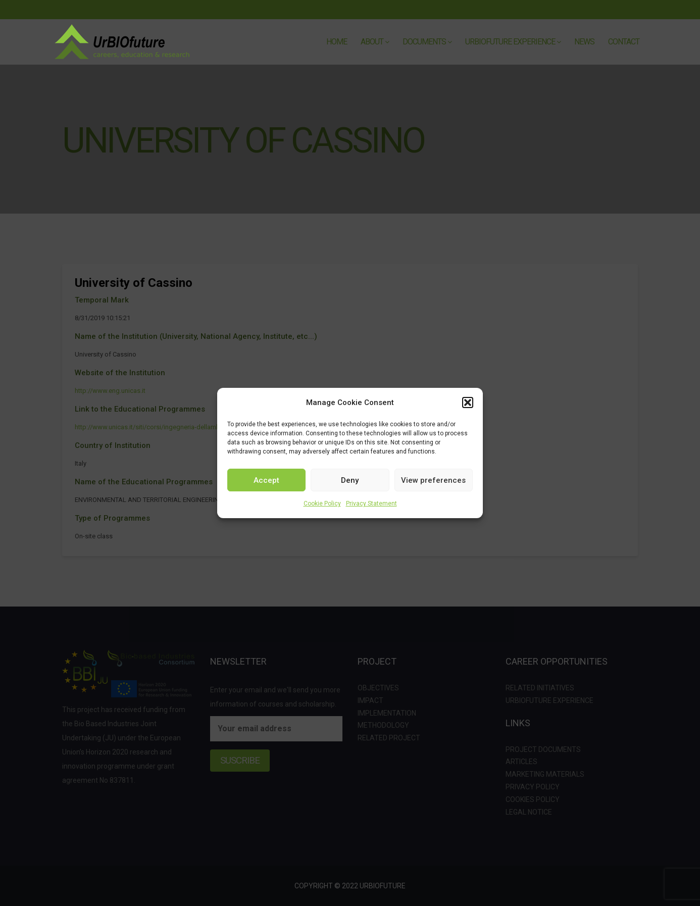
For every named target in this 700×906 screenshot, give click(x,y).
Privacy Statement (371, 503)
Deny (350, 480)
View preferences (433, 480)
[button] (468, 402)
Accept (266, 480)
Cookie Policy (322, 503)
